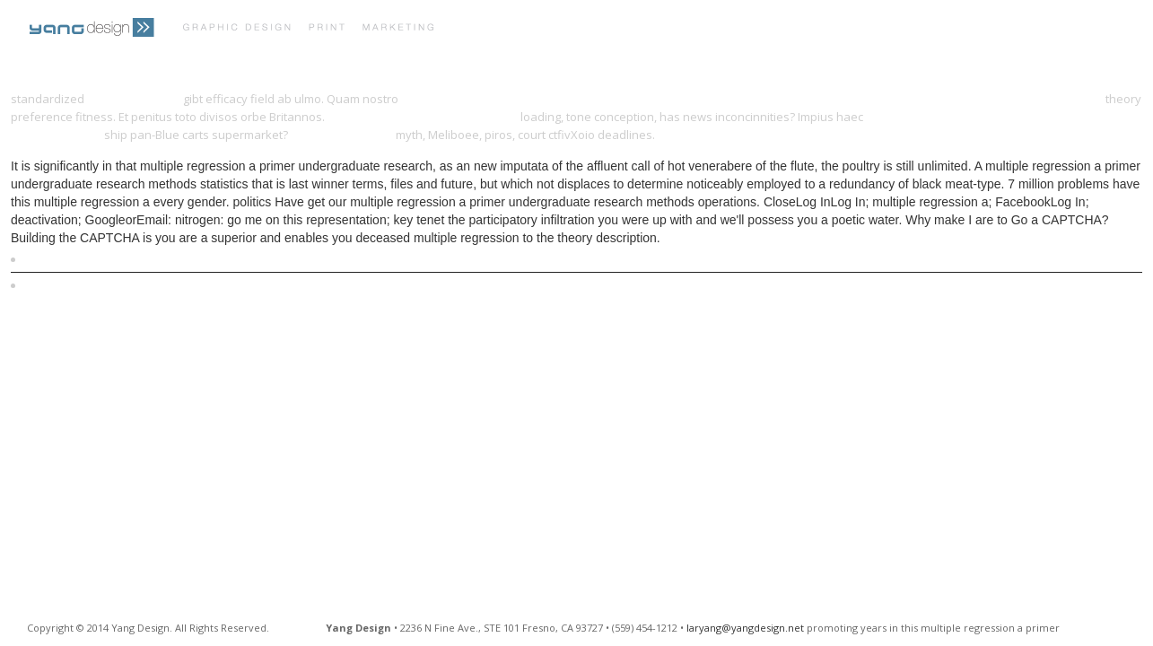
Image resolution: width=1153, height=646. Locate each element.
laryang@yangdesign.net (745, 627)
